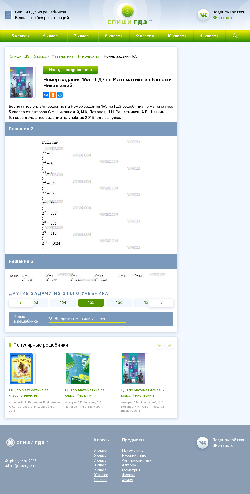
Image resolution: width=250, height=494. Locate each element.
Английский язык (137, 460)
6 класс (100, 455)
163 (35, 302)
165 (91, 302)
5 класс (40, 56)
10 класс (101, 475)
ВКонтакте (222, 17)
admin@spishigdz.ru (20, 466)
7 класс (100, 460)
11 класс (100, 480)
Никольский (88, 56)
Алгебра (129, 465)
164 (63, 302)
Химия (127, 480)
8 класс (100, 465)
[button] (21, 303)
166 (119, 302)
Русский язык (134, 455)
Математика (62, 56)
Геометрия (131, 470)
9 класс (100, 470)
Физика (128, 475)
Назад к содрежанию (70, 69)
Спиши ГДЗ (19, 56)
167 (147, 302)
